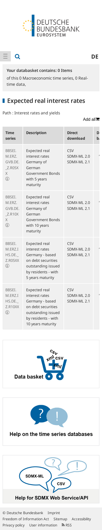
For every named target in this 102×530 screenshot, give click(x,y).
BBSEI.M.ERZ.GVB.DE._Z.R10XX (12, 208)
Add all (91, 119)
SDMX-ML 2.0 (78, 156)
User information (43, 525)
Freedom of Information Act (26, 518)
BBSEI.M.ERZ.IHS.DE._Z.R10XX (12, 298)
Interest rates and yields (37, 113)
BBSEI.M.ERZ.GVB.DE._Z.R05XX (12, 162)
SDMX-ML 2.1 (78, 161)
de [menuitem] (94, 56)
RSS (67, 525)
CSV (70, 150)
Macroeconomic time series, (47, 78)
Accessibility (81, 518)
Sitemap (60, 518)
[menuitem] (5, 56)
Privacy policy (14, 525)
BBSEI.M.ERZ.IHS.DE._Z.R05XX (12, 252)
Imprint (54, 512)
